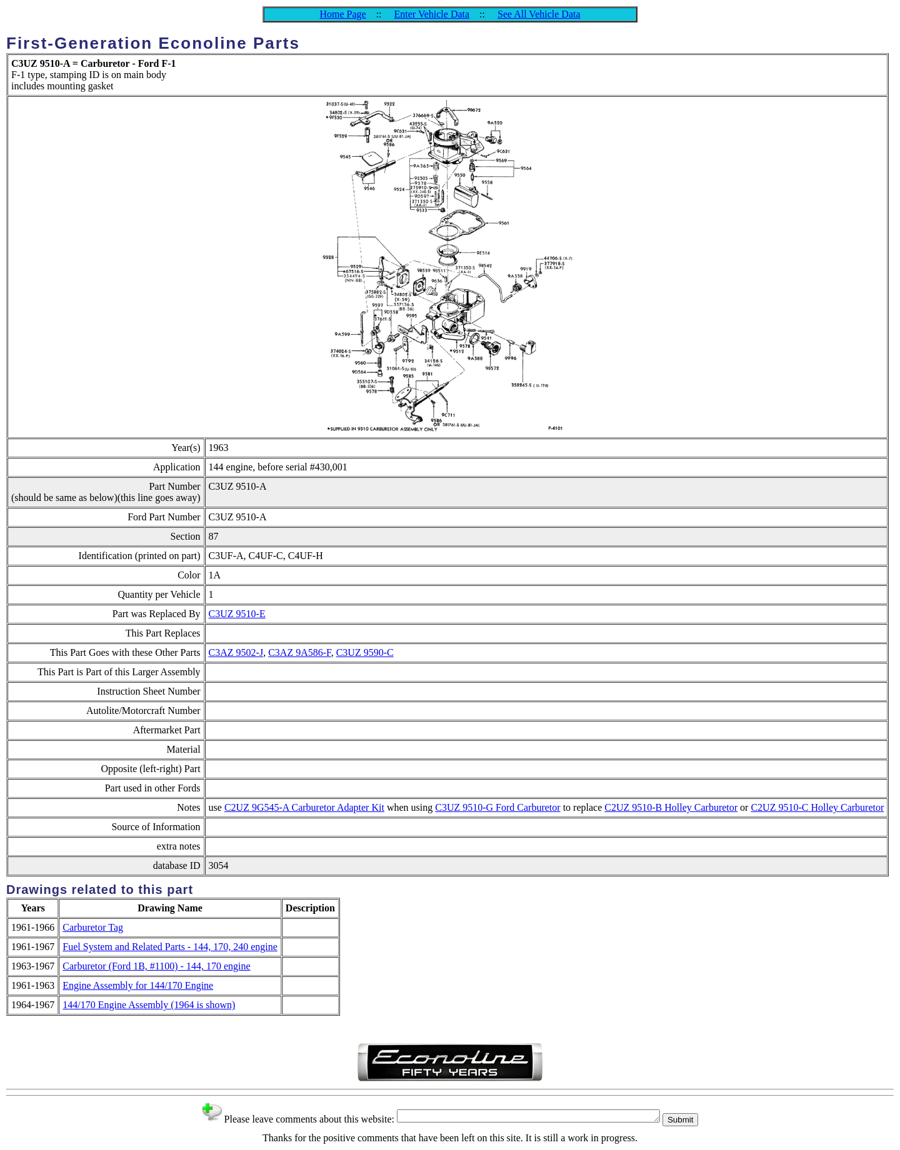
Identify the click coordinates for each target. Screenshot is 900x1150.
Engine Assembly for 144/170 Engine (137, 985)
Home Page (342, 14)
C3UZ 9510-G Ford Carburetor (497, 807)
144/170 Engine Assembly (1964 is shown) (148, 1004)
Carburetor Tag (92, 927)
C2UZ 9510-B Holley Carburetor (671, 807)
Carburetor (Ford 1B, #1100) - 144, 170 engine (156, 966)
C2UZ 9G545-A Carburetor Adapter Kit (304, 807)
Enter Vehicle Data (432, 14)
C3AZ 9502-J (236, 652)
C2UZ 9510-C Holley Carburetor (817, 807)
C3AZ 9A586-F (299, 652)
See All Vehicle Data (539, 14)
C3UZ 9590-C (365, 652)
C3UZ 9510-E (237, 613)
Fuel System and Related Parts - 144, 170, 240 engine (170, 946)
